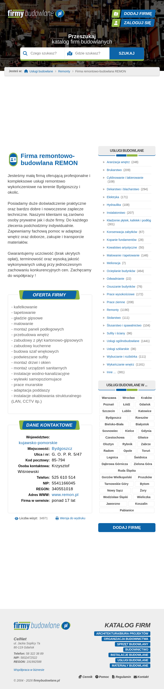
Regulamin (123, 677)
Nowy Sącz (115, 490)
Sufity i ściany (116, 333)
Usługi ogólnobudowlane (123, 341)
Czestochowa (114, 437)
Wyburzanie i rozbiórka (122, 356)
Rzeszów (141, 417)
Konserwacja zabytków (122, 232)
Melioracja (113, 263)
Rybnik (127, 444)
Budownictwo (136, 649)
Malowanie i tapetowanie (123, 255)
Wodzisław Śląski (115, 497)
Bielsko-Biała (114, 424)
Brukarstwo (114, 170)
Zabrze (146, 444)
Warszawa (109, 397)
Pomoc (104, 677)
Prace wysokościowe (121, 294)
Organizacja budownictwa (126, 639)
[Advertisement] (82, 114)
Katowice (144, 411)
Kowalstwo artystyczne (122, 247)
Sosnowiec (110, 431)
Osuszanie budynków (121, 286)
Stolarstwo (114, 317)
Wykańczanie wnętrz (120, 364)
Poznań (108, 404)
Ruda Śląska (127, 470)
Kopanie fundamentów (121, 239)
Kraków (146, 397)
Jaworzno (113, 503)
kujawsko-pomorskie (38, 442)
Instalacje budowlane (129, 655)
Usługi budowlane (41, 71)
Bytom (144, 484)
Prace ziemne (116, 302)
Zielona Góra (143, 464)
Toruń (146, 450)
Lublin (126, 411)
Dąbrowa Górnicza (115, 464)
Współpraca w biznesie (29, 669)
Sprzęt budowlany (132, 644)
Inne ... (111, 372)
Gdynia (146, 431)
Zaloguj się (138, 22)
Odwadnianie (115, 278)
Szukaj (127, 53)
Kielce (129, 431)
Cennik (87, 677)
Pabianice (127, 510)
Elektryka (113, 197)
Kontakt (143, 677)
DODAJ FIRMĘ (127, 527)
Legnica (112, 457)
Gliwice (143, 437)
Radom (109, 450)
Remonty (64, 71)
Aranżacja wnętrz (118, 162)
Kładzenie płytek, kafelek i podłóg (129, 220)
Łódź (126, 404)
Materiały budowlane (130, 665)
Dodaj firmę (138, 13)
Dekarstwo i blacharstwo (123, 189)
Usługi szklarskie (118, 349)
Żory (143, 490)
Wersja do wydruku (72, 518)
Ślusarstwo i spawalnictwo (124, 325)
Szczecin (108, 411)
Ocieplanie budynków (121, 271)
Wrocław (129, 397)
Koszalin (141, 503)
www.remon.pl (65, 494)
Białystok (142, 424)
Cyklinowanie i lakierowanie (125, 177)
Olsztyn (108, 444)
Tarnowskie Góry (116, 484)
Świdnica (140, 457)
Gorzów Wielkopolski (117, 477)
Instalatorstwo (116, 212)
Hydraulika (114, 204)
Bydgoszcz (62, 448)
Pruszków (145, 477)
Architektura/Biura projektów (122, 633)
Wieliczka (144, 497)
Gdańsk (144, 404)
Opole (128, 450)
